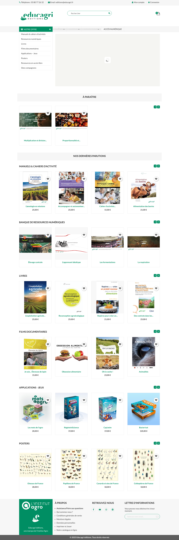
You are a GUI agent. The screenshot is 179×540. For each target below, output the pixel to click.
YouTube (100, 510)
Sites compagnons (28, 68)
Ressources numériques (31, 39)
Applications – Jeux (29, 53)
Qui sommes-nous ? (65, 512)
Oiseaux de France (35, 483)
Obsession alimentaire (71, 372)
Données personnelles (66, 523)
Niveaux (73, 29)
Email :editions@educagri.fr (60, 2)
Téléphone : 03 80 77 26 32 (31, 2)
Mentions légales (64, 519)
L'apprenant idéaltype (71, 262)
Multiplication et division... (35, 140)
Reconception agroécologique (71, 316)
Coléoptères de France (143, 483)
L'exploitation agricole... (35, 316)
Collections (91, 29)
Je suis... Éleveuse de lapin (35, 372)
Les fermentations (107, 262)
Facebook (93, 510)
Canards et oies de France (107, 483)
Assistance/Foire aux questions (70, 509)
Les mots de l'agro (35, 427)
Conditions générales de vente (69, 516)
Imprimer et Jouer (64, 527)
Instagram (106, 510)
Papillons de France (71, 483)
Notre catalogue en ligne (67, 530)
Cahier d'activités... (107, 206)
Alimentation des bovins (143, 206)
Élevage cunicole (35, 262)
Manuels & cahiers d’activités (33, 34)
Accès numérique (113, 29)
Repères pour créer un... (107, 316)
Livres (23, 44)
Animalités (143, 372)
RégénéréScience (71, 427)
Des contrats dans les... (143, 316)
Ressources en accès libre (31, 63)
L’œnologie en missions (35, 206)
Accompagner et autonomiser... (71, 206)
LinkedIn (112, 510)
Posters (24, 58)
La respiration (144, 262)
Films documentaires (30, 49)
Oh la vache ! (107, 372)
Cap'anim (108, 427)
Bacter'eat (143, 427)
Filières (59, 29)
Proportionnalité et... (71, 140)
